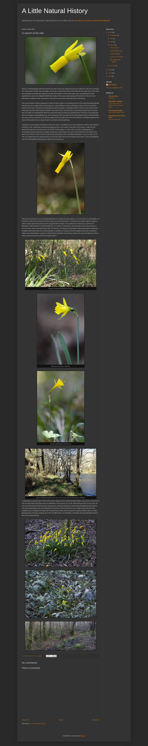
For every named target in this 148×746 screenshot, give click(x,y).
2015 (110, 32)
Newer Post (26, 720)
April (112, 42)
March (112, 45)
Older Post (95, 720)
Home (61, 720)
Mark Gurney (112, 85)
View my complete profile (114, 88)
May (111, 38)
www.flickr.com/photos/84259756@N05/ (92, 21)
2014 (110, 70)
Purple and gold (115, 54)
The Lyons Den (113, 96)
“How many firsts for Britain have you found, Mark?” (116, 105)
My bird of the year (114, 119)
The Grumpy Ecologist (115, 110)
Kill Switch (112, 98)
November (113, 35)
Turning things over (116, 51)
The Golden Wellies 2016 (116, 112)
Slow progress (114, 48)
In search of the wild (116, 57)
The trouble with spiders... (115, 61)
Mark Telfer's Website (115, 101)
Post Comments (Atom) (37, 724)
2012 (110, 76)
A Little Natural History (55, 10)
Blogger (82, 736)
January (112, 66)
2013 (110, 73)
